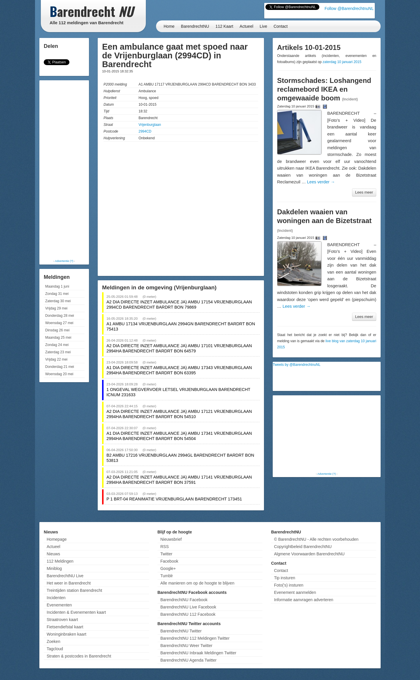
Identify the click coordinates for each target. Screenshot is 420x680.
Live (263, 26)
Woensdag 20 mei (59, 374)
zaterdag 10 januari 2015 (342, 62)
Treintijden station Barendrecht (74, 590)
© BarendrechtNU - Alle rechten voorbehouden (316, 539)
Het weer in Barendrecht (69, 583)
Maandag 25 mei (58, 337)
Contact (281, 26)
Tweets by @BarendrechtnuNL (297, 365)
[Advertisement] (64, 169)
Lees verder (321, 182)
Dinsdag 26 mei (57, 330)
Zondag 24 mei (57, 345)
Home (169, 26)
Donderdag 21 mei (59, 367)
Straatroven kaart (62, 619)
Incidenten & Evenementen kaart (76, 612)
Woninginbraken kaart (66, 634)
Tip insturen (284, 577)
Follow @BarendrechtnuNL (349, 8)
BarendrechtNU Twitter (181, 631)
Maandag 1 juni (57, 286)
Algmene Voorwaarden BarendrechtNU (309, 554)
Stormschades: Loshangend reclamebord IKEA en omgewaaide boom (324, 89)
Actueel (246, 26)
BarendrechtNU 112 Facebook (188, 614)
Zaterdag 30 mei (58, 301)
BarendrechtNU (195, 26)
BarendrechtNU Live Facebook (188, 607)
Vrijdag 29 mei (56, 308)
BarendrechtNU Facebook (184, 599)
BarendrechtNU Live (65, 575)
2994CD (145, 131)
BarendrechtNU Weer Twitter (186, 645)
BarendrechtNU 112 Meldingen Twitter (195, 638)
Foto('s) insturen (288, 585)
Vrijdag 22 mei (56, 359)
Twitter (166, 554)
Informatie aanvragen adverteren (303, 599)
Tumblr (166, 575)
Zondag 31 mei (57, 294)
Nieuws (53, 554)
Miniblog (54, 568)
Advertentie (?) (64, 260)
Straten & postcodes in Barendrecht (79, 656)
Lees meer (364, 192)
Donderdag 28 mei (59, 316)
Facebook (169, 561)
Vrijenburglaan (150, 125)
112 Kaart (224, 26)
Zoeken (53, 641)
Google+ (168, 568)
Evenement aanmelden (295, 592)
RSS (164, 546)
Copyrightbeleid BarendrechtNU (303, 546)
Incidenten (56, 597)
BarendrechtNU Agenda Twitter (188, 660)
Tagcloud (55, 648)
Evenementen (59, 605)
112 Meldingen (60, 561)
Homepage (57, 539)
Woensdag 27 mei (59, 323)
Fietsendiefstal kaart (65, 627)
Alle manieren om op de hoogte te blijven (197, 583)
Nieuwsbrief (171, 539)
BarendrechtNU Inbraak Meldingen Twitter (198, 653)
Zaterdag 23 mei (58, 352)
